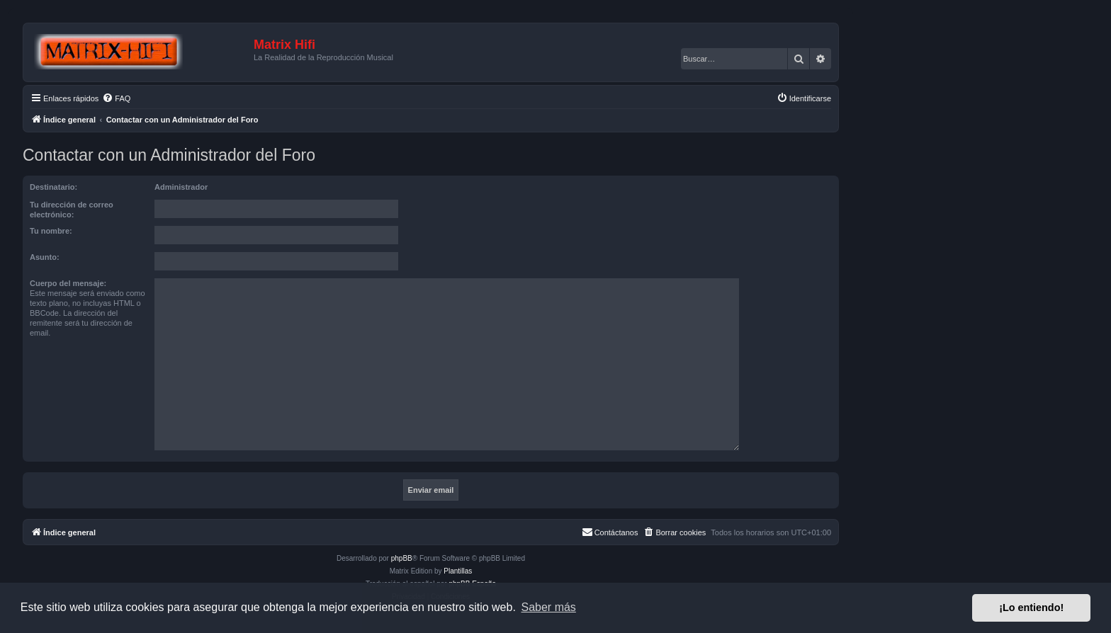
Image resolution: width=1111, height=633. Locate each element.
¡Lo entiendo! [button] (1031, 607)
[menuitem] (116, 98)
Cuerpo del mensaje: (68, 283)
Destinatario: (53, 187)
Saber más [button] (548, 607)
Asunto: (45, 257)
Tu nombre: (51, 231)
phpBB (401, 558)
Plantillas (458, 571)
